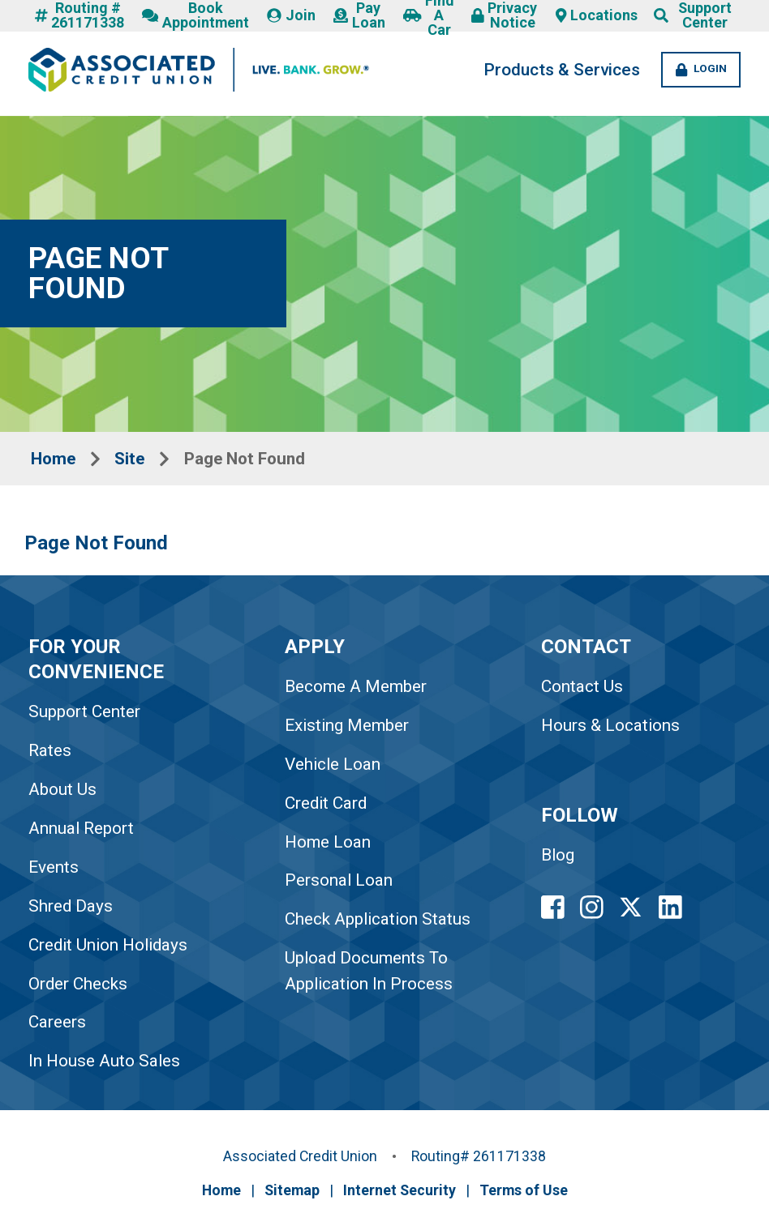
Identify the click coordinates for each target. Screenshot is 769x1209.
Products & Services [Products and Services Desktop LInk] (552, 70)
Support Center (705, 16)
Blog (560, 859)
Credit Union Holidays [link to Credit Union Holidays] (109, 948)
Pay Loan (358, 16)
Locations (597, 15)
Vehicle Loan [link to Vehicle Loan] (335, 767)
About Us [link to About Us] (62, 792)
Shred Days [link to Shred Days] (70, 909)
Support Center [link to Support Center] (84, 714)
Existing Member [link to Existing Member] (349, 728)
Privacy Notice (504, 16)
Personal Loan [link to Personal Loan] (340, 884)
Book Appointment (196, 16)
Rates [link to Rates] (49, 753)
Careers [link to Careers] (57, 1026)
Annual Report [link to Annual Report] (81, 831)
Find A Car (428, 16)
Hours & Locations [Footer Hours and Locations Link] (613, 728)
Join (292, 15)
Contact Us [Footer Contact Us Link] (584, 689)
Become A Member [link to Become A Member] (358, 689)
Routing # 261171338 (79, 16)
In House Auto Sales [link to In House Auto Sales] (104, 1064)
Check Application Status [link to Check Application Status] (380, 923)
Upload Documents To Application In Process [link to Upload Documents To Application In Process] (371, 974)
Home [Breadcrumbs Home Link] (55, 459)
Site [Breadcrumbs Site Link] (133, 459)
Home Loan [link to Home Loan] (329, 845)
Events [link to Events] (53, 870)
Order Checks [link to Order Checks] (77, 987)
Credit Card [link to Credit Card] (327, 806)
